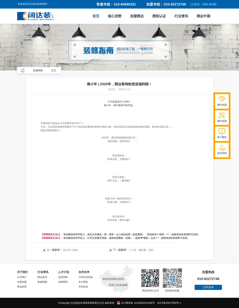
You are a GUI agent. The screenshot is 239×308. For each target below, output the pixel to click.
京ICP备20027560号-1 (169, 303)
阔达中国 (203, 16)
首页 (96, 16)
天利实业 (83, 286)
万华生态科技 (86, 277)
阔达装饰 (37, 16)
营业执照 (22, 286)
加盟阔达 (137, 16)
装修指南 (42, 281)
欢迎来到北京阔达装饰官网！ (33, 4)
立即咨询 (208, 287)
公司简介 (22, 277)
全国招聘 (63, 281)
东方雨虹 (83, 281)
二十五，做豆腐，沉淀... (134, 249)
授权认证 (159, 16)
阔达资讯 (42, 277)
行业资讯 (181, 16)
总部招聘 (63, 277)
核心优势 (115, 16)
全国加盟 (22, 281)
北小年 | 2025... (63, 249)
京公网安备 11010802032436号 (136, 302)
